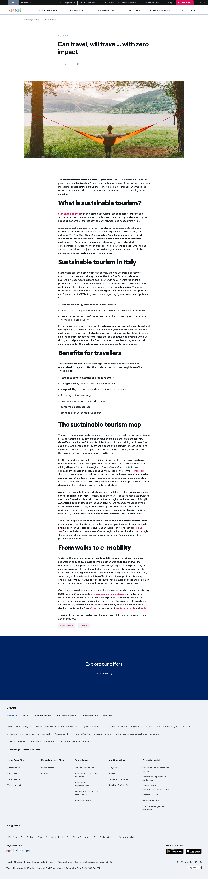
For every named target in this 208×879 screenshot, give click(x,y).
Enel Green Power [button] (37, 837)
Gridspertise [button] (107, 837)
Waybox (113, 767)
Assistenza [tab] (11, 715)
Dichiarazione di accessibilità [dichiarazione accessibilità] (97, 862)
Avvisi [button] (9, 726)
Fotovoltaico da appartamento (82, 784)
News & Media (127, 3)
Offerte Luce (13, 767)
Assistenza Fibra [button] (63, 734)
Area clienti (184, 2)
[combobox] (195, 867)
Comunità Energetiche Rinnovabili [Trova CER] (153, 808)
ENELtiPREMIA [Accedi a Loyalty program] (188, 10)
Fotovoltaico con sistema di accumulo (88, 775)
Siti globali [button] (13, 825)
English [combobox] (192, 867)
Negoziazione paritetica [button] (93, 726)
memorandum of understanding (108, 593)
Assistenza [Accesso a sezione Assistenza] (87, 3)
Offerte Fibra (13, 779)
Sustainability (66, 625)
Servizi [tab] (24, 715)
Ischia (132, 608)
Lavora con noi (149, 3)
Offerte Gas (13, 773)
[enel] (15, 10)
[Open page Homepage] (28, 20)
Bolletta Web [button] (44, 734)
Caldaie (44, 773)
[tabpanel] (104, 734)
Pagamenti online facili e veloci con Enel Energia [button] (154, 726)
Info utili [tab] (107, 715)
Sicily (143, 608)
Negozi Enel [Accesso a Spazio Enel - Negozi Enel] (67, 3)
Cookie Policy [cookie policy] (65, 862)
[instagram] (196, 862)
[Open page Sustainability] (50, 20)
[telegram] (201, 862)
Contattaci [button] (186, 726)
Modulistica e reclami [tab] (66, 715)
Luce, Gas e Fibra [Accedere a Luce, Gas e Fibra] (77, 10)
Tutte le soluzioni (83, 800)
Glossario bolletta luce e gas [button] (20, 734)
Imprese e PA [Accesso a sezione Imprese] (28, 3)
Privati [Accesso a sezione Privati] (14, 2)
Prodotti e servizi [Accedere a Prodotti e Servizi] (106, 10)
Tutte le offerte (14, 785)
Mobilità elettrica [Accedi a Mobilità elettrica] (160, 10)
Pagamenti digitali (150, 800)
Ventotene (122, 608)
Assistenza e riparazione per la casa (154, 778)
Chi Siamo (106, 3)
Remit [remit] (78, 862)
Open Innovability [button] (129, 837)
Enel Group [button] (15, 837)
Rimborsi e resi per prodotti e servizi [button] (75, 741)
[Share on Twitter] (65, 64)
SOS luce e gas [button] (23, 726)
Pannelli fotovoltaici (84, 767)
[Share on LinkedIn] (71, 64)
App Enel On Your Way (120, 785)
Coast (93, 608)
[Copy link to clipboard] (78, 64)
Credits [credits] (18, 862)
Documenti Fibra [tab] (90, 715)
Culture (84, 625)
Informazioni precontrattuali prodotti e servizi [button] (137, 734)
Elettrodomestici (150, 794)
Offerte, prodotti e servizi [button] (23, 749)
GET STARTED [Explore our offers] (104, 673)
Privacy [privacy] (27, 862)
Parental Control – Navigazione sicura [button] (93, 734)
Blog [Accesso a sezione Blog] (167, 3)
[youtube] (186, 862)
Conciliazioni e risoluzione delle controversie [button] (56, 726)
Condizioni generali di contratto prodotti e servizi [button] (30, 741)
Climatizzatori (47, 767)
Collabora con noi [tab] (42, 715)
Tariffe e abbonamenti (119, 779)
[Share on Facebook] (58, 64)
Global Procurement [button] (84, 837)
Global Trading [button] (60, 837)
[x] (182, 862)
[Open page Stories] (39, 20)
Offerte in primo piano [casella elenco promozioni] (46, 10)
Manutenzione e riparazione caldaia (155, 769)
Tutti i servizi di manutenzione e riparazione (155, 787)
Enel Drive (113, 773)
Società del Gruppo (44, 862)
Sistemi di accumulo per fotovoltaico (86, 793)
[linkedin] (191, 862)
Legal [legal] (9, 862)
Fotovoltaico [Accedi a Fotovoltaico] (133, 10)
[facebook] (177, 862)
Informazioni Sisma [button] (118, 726)
